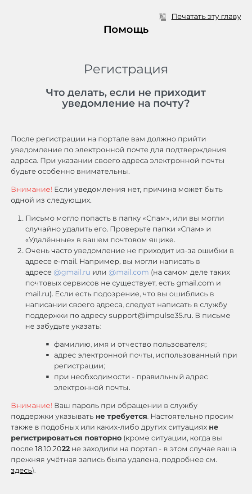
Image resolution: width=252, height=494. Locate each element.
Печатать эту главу (200, 16)
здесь (21, 470)
